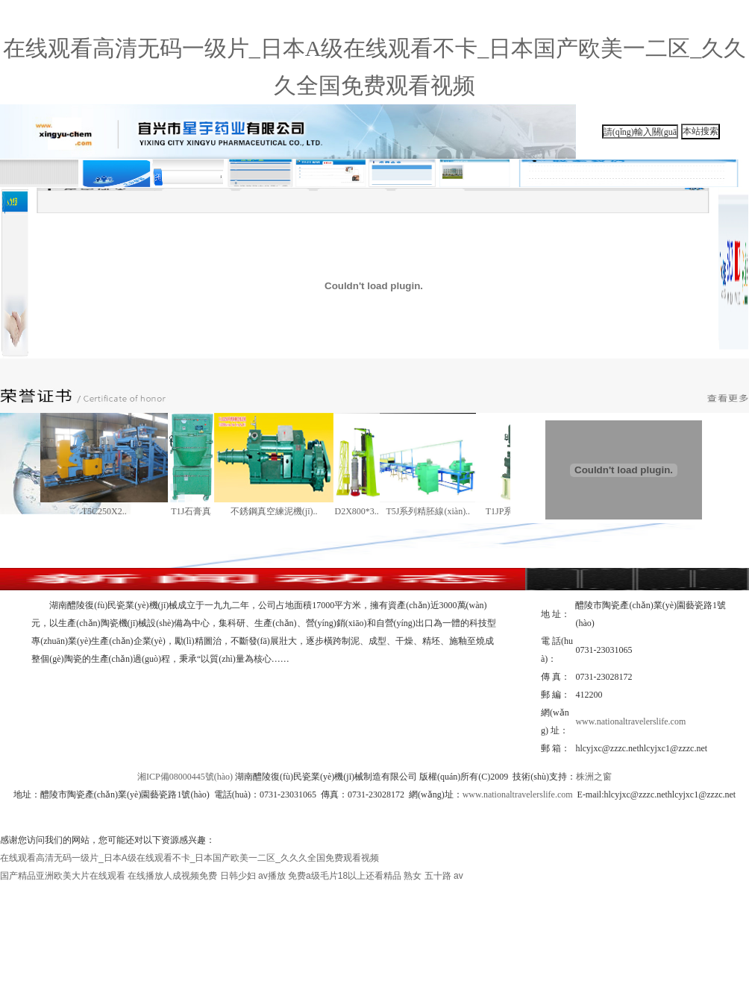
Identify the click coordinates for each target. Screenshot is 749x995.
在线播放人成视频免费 (172, 876)
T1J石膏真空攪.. (191, 514)
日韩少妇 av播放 (253, 876)
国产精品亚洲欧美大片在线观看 (62, 876)
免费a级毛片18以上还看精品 (344, 876)
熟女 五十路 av (433, 876)
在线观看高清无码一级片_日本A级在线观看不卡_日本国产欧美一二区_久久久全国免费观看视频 (189, 858)
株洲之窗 (594, 776)
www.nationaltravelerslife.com (630, 721)
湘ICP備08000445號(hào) (185, 776)
